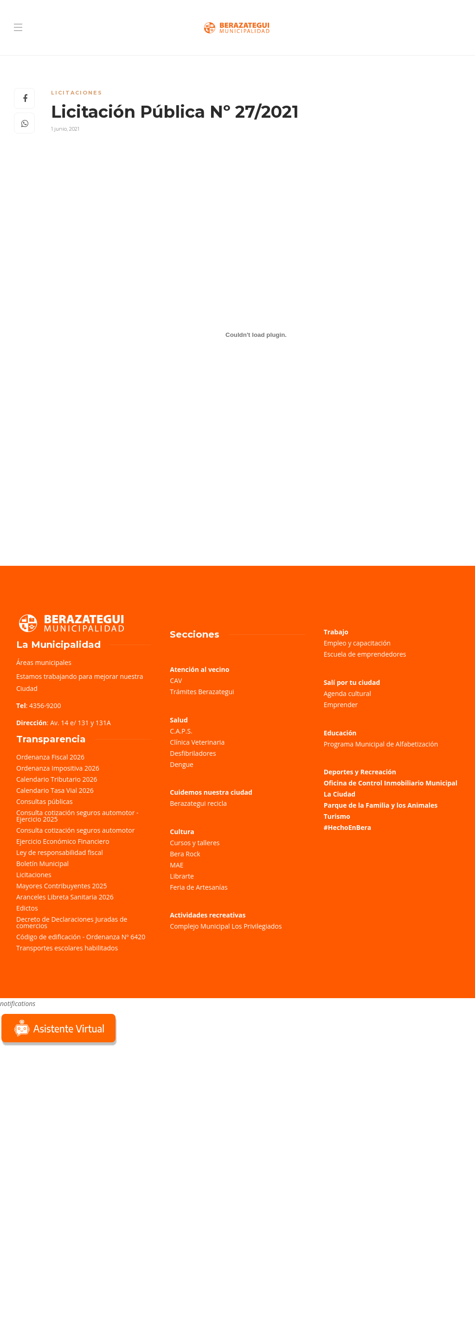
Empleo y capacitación (357, 643)
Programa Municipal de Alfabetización (381, 744)
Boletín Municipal (42, 863)
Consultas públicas (44, 801)
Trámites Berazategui (202, 691)
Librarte (181, 876)
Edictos (27, 908)
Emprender (341, 704)
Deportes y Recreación (360, 771)
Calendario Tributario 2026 (56, 779)
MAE (176, 865)
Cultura (182, 831)
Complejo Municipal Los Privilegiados (226, 926)
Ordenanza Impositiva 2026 (57, 768)
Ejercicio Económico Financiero (62, 841)
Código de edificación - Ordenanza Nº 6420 (80, 936)
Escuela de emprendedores (365, 654)
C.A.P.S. (181, 731)
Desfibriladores (193, 753)
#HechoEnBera (348, 827)
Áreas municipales (43, 662)
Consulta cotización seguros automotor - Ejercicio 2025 (77, 815)
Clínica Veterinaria (197, 742)
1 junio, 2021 (65, 129)
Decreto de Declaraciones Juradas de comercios (71, 922)
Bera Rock (185, 853)
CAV (176, 680)
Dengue (181, 764)
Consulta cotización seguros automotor (75, 830)
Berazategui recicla (198, 803)
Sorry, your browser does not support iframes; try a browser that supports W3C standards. (69, 1113)
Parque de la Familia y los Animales (380, 805)
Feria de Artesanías (198, 887)
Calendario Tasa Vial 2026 (55, 790)
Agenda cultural (347, 693)
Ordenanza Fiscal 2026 (50, 757)
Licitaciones (77, 92)
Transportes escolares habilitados (67, 947)
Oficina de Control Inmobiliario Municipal (390, 782)
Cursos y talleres (194, 842)
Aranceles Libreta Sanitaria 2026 (65, 896)
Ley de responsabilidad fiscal (59, 852)
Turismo (337, 816)
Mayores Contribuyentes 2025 (61, 885)
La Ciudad (340, 794)
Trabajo (336, 631)
